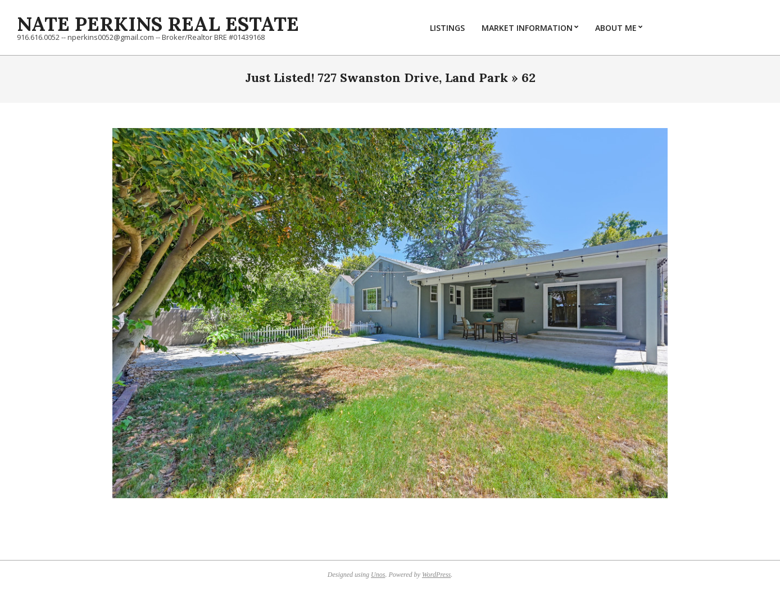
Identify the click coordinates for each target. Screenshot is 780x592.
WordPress (436, 575)
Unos (378, 575)
